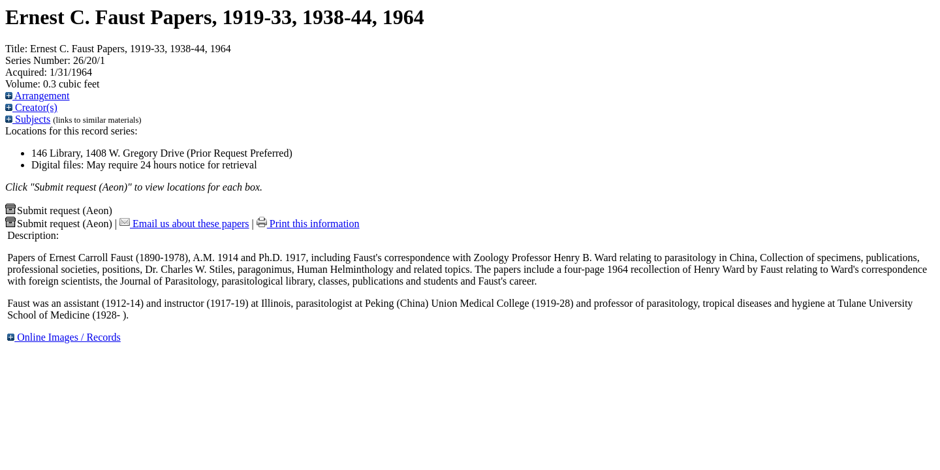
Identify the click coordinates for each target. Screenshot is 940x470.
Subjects (27, 119)
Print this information (308, 223)
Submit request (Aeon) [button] (58, 210)
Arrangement (37, 95)
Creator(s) (31, 107)
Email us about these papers (184, 223)
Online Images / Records (64, 337)
